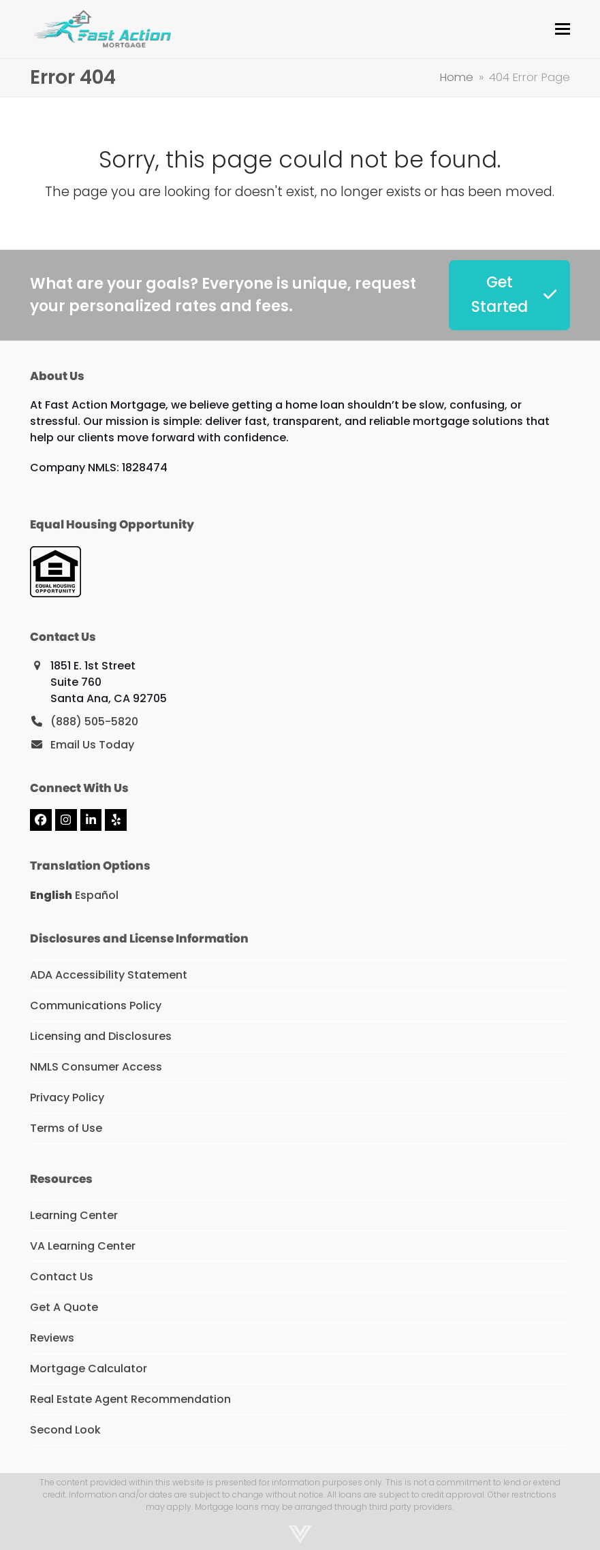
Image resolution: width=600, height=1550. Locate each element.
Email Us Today (92, 745)
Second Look (65, 1430)
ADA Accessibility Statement (108, 975)
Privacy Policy (67, 1097)
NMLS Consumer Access (96, 1067)
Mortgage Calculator (88, 1368)
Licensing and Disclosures (101, 1036)
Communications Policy (95, 1005)
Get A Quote (64, 1307)
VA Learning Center (83, 1246)
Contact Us (61, 1276)
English (51, 895)
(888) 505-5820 (94, 721)
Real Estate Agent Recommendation (130, 1399)
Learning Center (74, 1215)
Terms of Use (66, 1128)
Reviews (52, 1338)
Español (97, 895)
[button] (562, 29)
